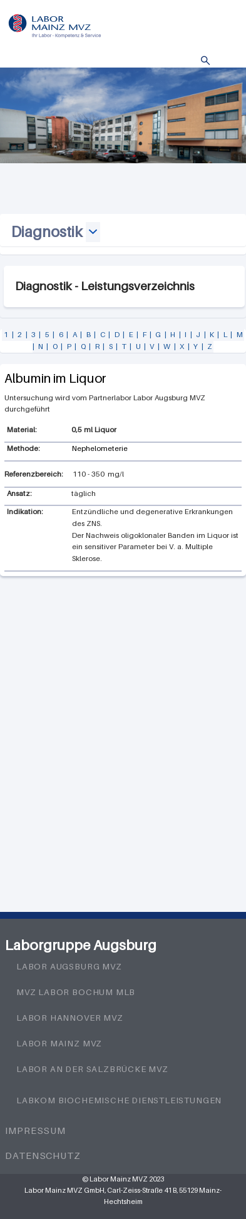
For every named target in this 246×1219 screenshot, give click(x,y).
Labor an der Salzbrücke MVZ (92, 1069)
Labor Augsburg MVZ (69, 966)
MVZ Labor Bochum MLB (75, 992)
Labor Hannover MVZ (69, 1018)
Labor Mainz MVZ (59, 1043)
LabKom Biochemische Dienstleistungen (119, 1100)
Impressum (35, 1130)
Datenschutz (43, 1155)
